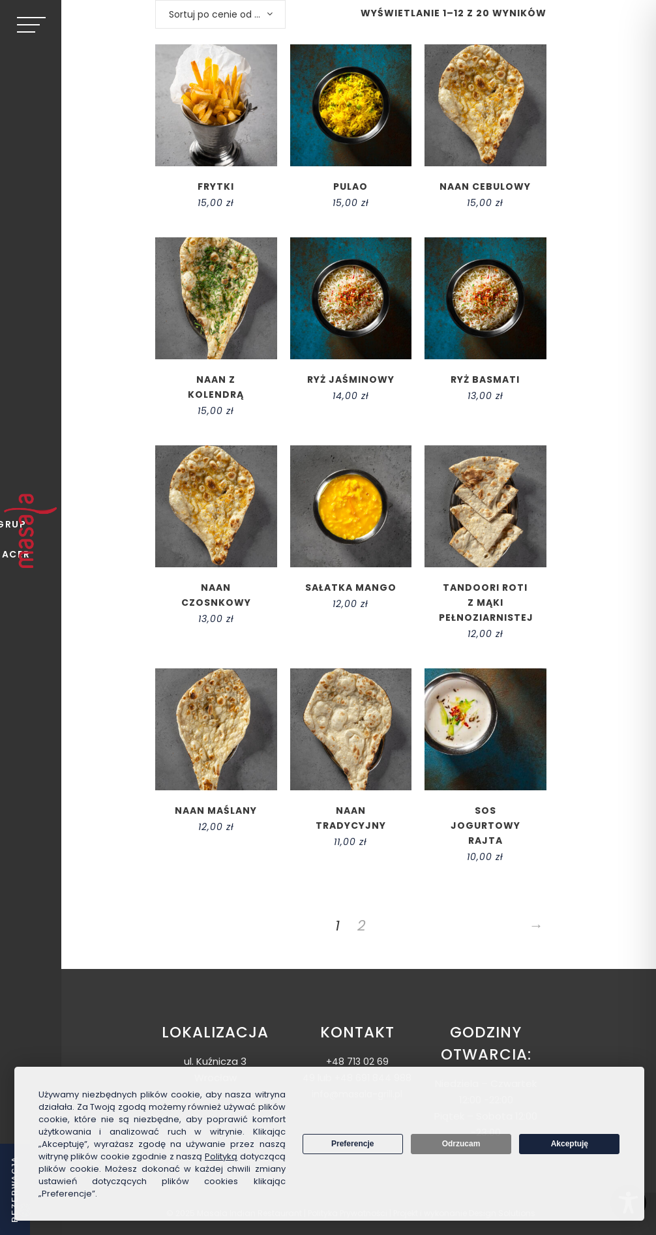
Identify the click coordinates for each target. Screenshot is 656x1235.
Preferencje (352, 1143)
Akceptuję (569, 1143)
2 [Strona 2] (361, 925)
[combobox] (220, 14)
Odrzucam (461, 1143)
